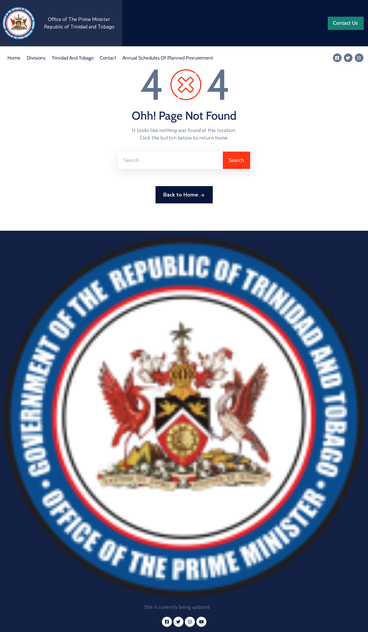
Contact (108, 58)
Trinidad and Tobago (72, 58)
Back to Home (184, 195)
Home (13, 58)
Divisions (36, 58)
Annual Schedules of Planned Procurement (167, 58)
